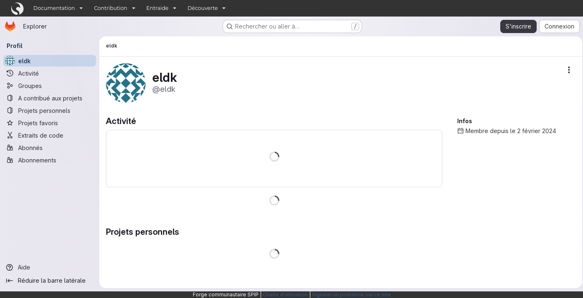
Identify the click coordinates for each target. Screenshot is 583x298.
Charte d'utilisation (285, 294)
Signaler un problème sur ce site (351, 294)
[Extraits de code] (49, 135)
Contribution (110, 8)
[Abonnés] (49, 147)
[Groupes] (49, 85)
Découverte (202, 8)
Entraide (157, 8)
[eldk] (49, 61)
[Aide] (49, 267)
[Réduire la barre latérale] (49, 280)
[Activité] (49, 73)
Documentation (54, 8)
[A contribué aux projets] (49, 98)
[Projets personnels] (49, 110)
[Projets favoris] (49, 123)
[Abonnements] (49, 160)
